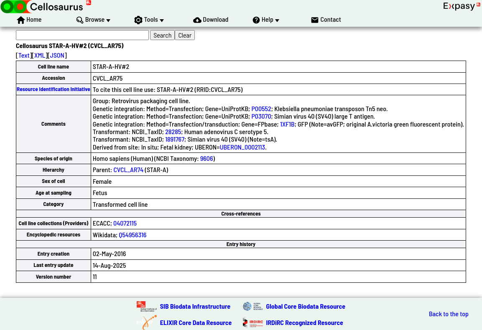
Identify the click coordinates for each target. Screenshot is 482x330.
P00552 (261, 108)
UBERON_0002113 (242, 147)
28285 (173, 131)
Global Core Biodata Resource (306, 306)
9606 (206, 158)
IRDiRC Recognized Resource (304, 322)
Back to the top (449, 313)
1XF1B (287, 124)
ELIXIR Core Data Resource (196, 322)
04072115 (125, 223)
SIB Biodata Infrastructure (195, 306)
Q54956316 (132, 235)
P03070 (261, 116)
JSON (57, 55)
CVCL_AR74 (128, 169)
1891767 (174, 139)
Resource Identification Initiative (53, 89)
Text (24, 55)
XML (39, 55)
